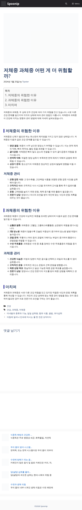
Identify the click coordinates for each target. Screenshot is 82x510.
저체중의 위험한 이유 (22, 95)
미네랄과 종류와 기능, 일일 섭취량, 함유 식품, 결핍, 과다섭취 (34, 313)
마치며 (12, 105)
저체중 (22, 309)
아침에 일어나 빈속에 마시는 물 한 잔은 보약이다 (29, 317)
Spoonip (13, 4)
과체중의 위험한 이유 (22, 100)
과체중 (15, 309)
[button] (66, 3)
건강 (9, 306)
